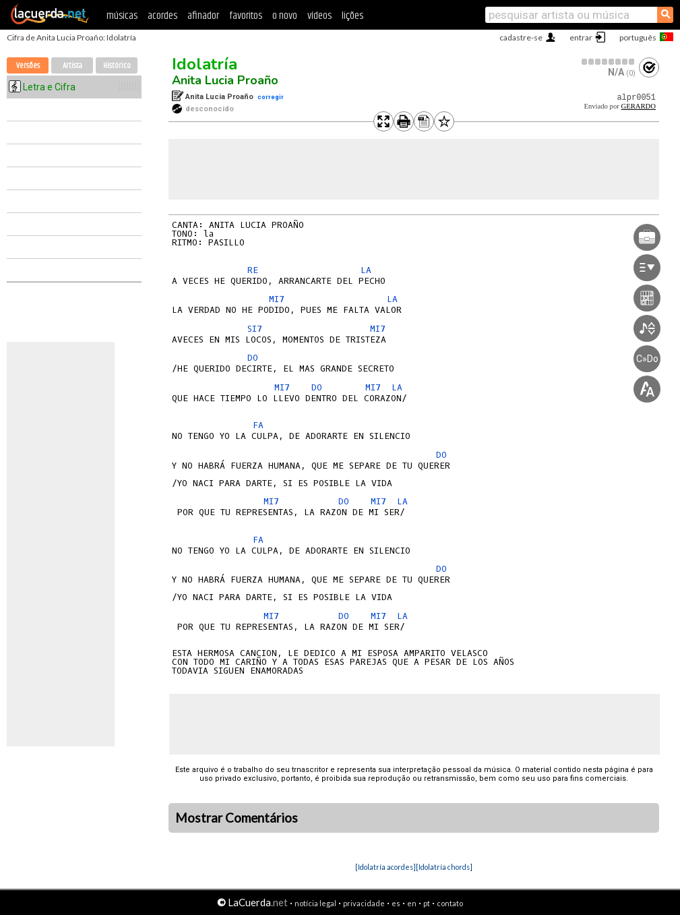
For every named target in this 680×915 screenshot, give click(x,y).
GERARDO (638, 106)
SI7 (254, 328)
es (396, 903)
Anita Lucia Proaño (225, 80)
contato (450, 903)
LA (366, 270)
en (411, 903)
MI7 (276, 299)
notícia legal (315, 903)
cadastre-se (521, 37)
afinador (203, 15)
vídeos (319, 15)
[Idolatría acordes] (385, 866)
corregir (270, 96)
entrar (580, 37)
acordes (162, 15)
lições (352, 15)
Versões (28, 65)
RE (252, 270)
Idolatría (204, 64)
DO (252, 357)
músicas (121, 15)
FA (258, 425)
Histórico (117, 65)
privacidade (364, 903)
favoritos (245, 15)
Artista (72, 65)
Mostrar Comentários (236, 817)
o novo (284, 15)
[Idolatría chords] (444, 866)
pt (426, 903)
